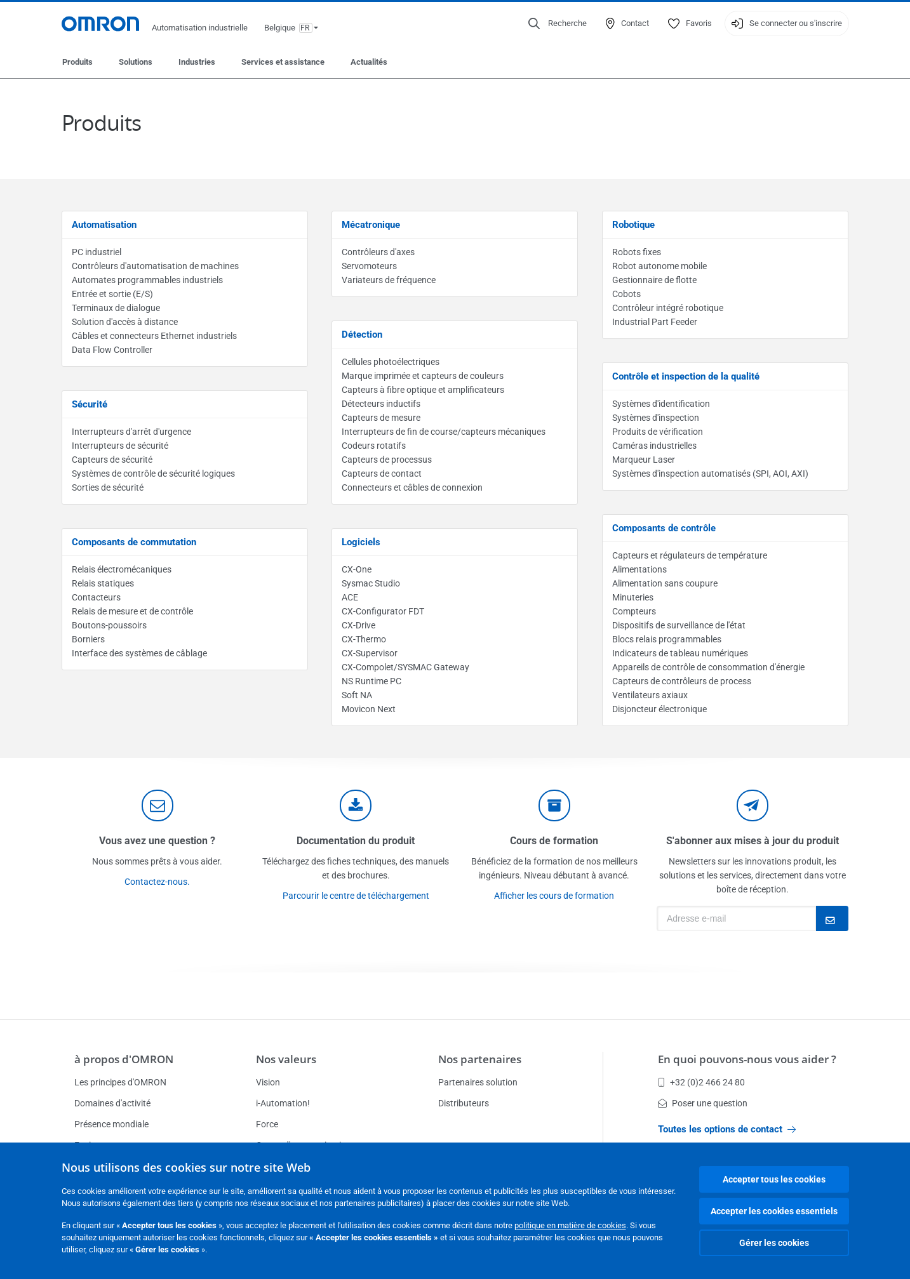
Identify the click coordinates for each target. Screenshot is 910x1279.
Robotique (633, 224)
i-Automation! (283, 1103)
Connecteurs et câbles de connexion (412, 487)
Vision (268, 1082)
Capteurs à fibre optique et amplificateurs (423, 390)
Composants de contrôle (664, 528)
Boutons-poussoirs (109, 625)
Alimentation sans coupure (665, 583)
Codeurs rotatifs (374, 446)
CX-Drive (358, 625)
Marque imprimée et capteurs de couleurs (423, 376)
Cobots (626, 294)
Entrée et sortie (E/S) (112, 294)
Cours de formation (554, 841)
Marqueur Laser (643, 459)
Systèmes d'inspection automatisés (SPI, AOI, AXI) (710, 473)
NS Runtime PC (371, 681)
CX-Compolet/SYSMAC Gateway (405, 667)
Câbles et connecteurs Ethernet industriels (154, 336)
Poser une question (702, 1103)
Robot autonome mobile (659, 266)
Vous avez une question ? (157, 841)
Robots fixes (636, 252)
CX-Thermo (364, 639)
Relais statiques (103, 583)
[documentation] (355, 805)
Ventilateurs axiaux (650, 695)
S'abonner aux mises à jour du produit (752, 841)
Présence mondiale (111, 1124)
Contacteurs (96, 597)
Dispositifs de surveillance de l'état (679, 625)
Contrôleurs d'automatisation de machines (155, 266)
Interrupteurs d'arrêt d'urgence (131, 432)
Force (267, 1124)
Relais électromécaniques (121, 569)
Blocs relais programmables (666, 639)
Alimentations (639, 569)
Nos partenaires (479, 1059)
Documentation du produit (356, 841)
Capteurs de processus (387, 459)
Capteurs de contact (382, 473)
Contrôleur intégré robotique (667, 308)
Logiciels (361, 542)
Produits (77, 62)
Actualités (369, 62)
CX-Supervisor (370, 653)
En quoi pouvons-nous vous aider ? (747, 1059)
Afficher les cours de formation (554, 896)
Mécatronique (371, 224)
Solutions (135, 62)
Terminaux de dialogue (116, 308)
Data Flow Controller (112, 350)
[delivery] (554, 805)
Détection (362, 334)
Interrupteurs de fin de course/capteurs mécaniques (443, 432)
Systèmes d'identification (661, 404)
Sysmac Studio (371, 583)
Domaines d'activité (112, 1103)
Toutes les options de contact (727, 1129)
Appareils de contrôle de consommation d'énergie (708, 667)
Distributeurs (463, 1103)
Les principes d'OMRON (120, 1082)
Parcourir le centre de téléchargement (356, 896)
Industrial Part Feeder (654, 322)
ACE (350, 597)
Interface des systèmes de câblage (139, 653)
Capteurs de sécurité (112, 459)
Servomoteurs (369, 266)
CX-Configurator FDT (383, 611)
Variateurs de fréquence (389, 280)
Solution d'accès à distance (125, 322)
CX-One (356, 569)
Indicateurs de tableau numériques (680, 653)
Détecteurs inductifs (381, 404)
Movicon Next (369, 709)
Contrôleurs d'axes (378, 252)
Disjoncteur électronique (659, 709)
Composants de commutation (134, 542)
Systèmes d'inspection (655, 418)
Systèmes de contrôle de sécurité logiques (153, 473)
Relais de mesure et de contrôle (132, 611)
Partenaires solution (478, 1082)
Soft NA (357, 695)
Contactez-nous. (157, 882)
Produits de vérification (657, 432)
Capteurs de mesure (381, 418)
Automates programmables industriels (147, 280)
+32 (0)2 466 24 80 (701, 1082)
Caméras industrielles (654, 446)
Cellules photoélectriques (390, 362)
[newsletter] (752, 805)
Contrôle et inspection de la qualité (685, 376)
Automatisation (104, 224)
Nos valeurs (286, 1059)
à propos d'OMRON (123, 1059)
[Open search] (557, 23)
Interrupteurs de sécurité (120, 446)
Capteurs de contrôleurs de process (681, 681)
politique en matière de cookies (570, 1225)
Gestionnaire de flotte (654, 280)
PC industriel (96, 252)
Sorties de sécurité (108, 487)
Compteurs (634, 611)
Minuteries (632, 597)
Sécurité (89, 404)
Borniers (88, 639)
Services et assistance (283, 62)
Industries (196, 62)
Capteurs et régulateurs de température (689, 555)
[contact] (157, 805)
